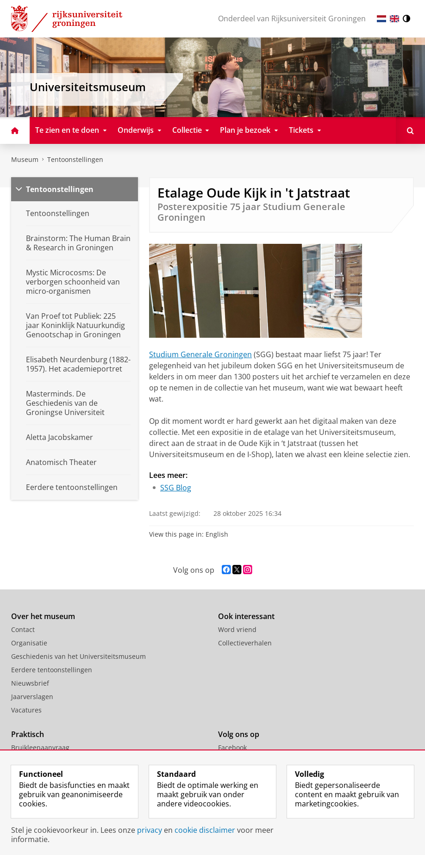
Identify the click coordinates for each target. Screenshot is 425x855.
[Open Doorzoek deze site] (410, 130)
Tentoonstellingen (75, 159)
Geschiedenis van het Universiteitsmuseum (78, 656)
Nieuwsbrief (30, 683)
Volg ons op (238, 734)
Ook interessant (246, 616)
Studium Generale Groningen (200, 354)
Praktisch (27, 734)
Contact (23, 629)
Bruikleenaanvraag (40, 747)
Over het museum (43, 616)
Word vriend (237, 629)
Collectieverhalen (245, 642)
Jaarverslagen (32, 696)
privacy (149, 830)
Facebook (232, 747)
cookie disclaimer (205, 830)
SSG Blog (175, 488)
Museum (24, 159)
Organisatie (29, 642)
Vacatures (26, 710)
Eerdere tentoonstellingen (51, 669)
